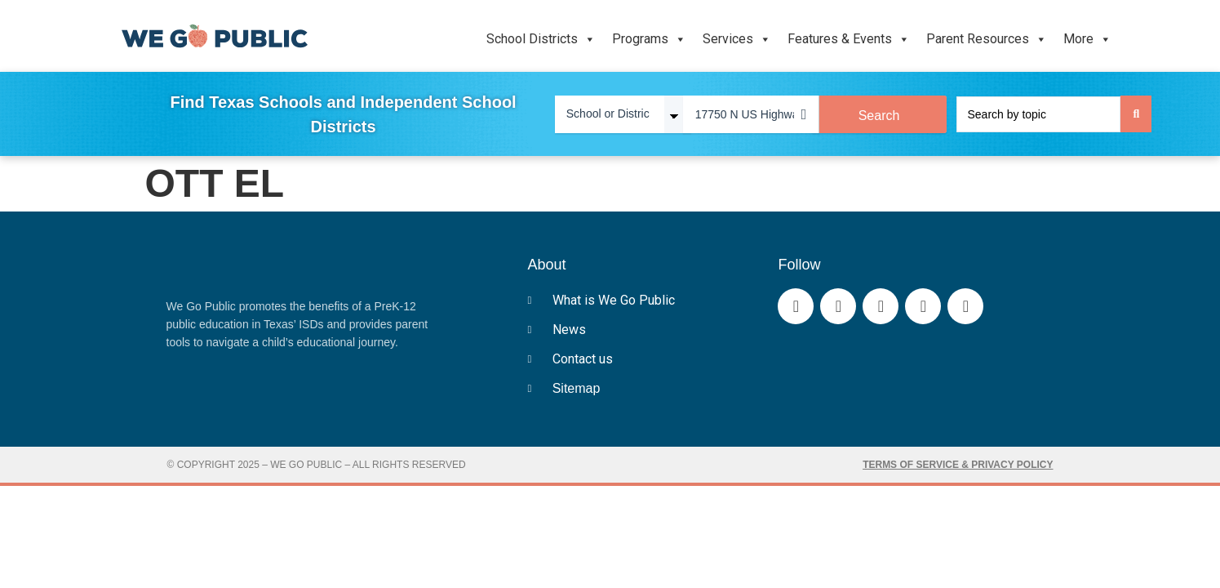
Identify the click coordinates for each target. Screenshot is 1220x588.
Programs (649, 39)
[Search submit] (1135, 114)
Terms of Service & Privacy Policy (958, 464)
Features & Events (848, 39)
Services (737, 39)
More (1087, 39)
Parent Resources (986, 39)
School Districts (541, 39)
